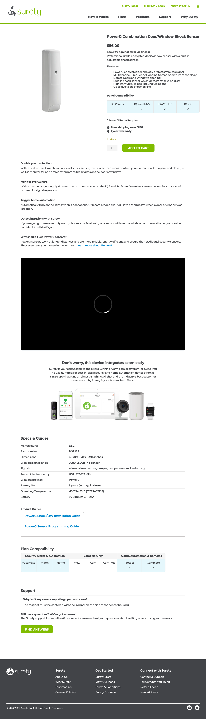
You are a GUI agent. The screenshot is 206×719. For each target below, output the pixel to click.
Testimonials (63, 687)
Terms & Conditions (107, 687)
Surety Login (130, 6)
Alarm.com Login (154, 6)
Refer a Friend (149, 687)
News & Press (149, 692)
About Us (61, 677)
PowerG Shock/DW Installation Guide (52, 516)
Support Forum (180, 6)
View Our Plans (105, 682)
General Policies (65, 692)
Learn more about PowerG (94, 245)
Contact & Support (152, 677)
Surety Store (103, 677)
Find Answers (37, 629)
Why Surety (189, 17)
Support (165, 17)
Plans (122, 17)
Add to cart (138, 148)
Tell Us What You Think (155, 682)
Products (142, 17)
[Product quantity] (112, 148)
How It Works (98, 17)
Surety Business (105, 692)
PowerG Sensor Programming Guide (51, 526)
